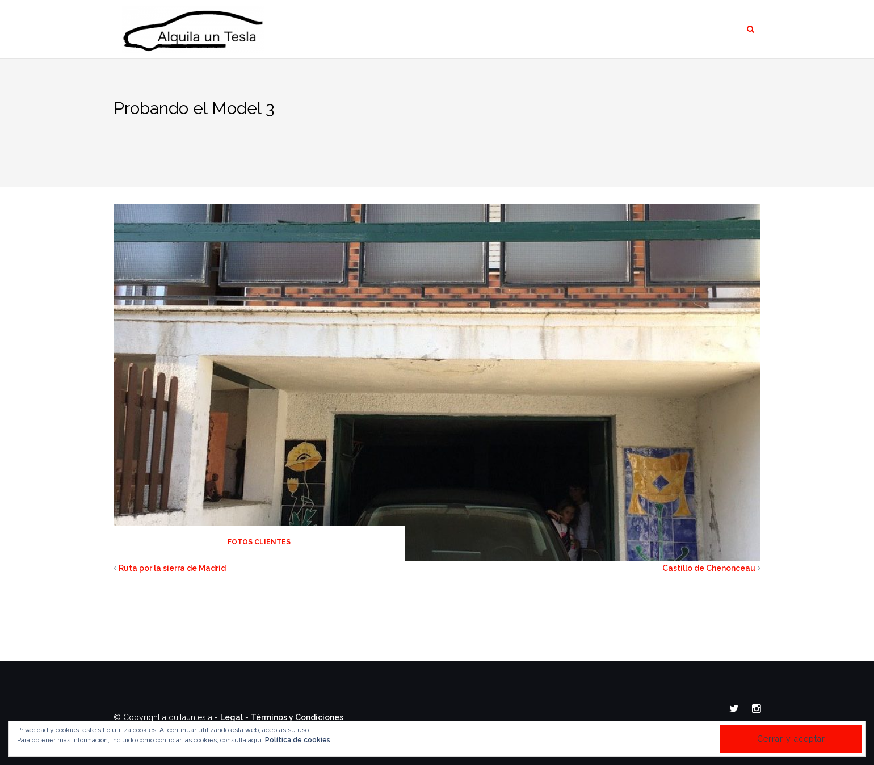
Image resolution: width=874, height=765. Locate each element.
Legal (231, 717)
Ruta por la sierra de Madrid (172, 568)
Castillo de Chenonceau (708, 568)
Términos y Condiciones (297, 717)
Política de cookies (297, 740)
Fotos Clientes (259, 542)
